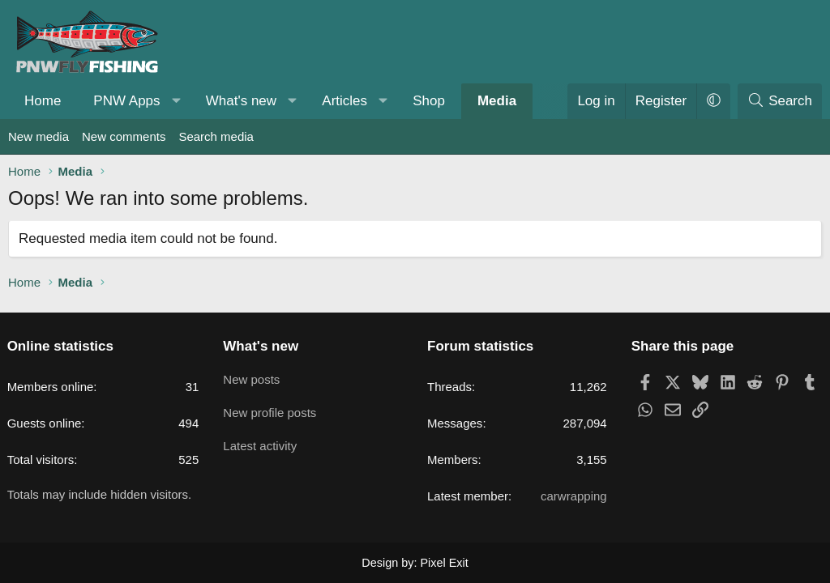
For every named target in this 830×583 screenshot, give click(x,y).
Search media (216, 136)
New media (38, 136)
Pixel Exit (443, 561)
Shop (429, 101)
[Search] (780, 101)
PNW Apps (126, 101)
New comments (123, 136)
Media (496, 101)
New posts (254, 377)
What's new (241, 101)
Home (42, 101)
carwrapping (571, 496)
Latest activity (263, 440)
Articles (344, 101)
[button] (176, 101)
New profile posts (272, 408)
